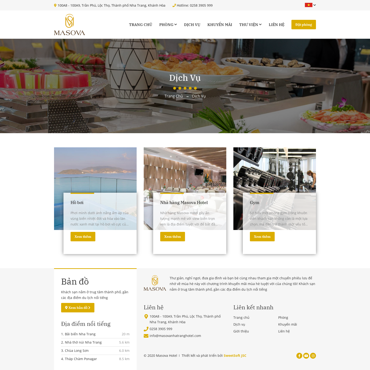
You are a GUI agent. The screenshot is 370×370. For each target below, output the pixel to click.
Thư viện (248, 24)
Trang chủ (140, 24)
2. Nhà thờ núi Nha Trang (81, 342)
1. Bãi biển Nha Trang (78, 334)
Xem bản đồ (77, 308)
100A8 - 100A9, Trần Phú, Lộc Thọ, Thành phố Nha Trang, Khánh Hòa (109, 5)
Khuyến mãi (219, 24)
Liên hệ (276, 24)
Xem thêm (83, 236)
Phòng (166, 24)
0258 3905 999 (161, 329)
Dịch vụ (192, 24)
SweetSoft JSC (235, 355)
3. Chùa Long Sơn (75, 350)
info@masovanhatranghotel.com (175, 335)
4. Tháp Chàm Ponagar (79, 359)
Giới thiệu (241, 331)
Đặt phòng (303, 24)
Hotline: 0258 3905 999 (192, 5)
